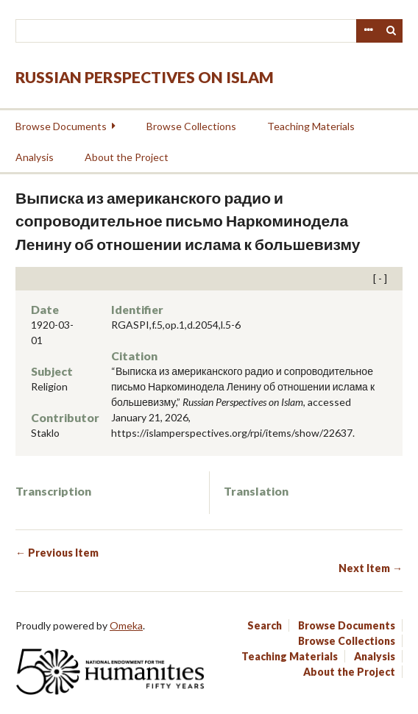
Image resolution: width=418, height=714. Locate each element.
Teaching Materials (311, 126)
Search (391, 31)
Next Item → (371, 568)
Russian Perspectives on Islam (144, 77)
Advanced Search (368, 31)
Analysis (34, 157)
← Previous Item (57, 552)
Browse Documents (61, 126)
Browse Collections (191, 126)
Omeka (126, 625)
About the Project (127, 157)
